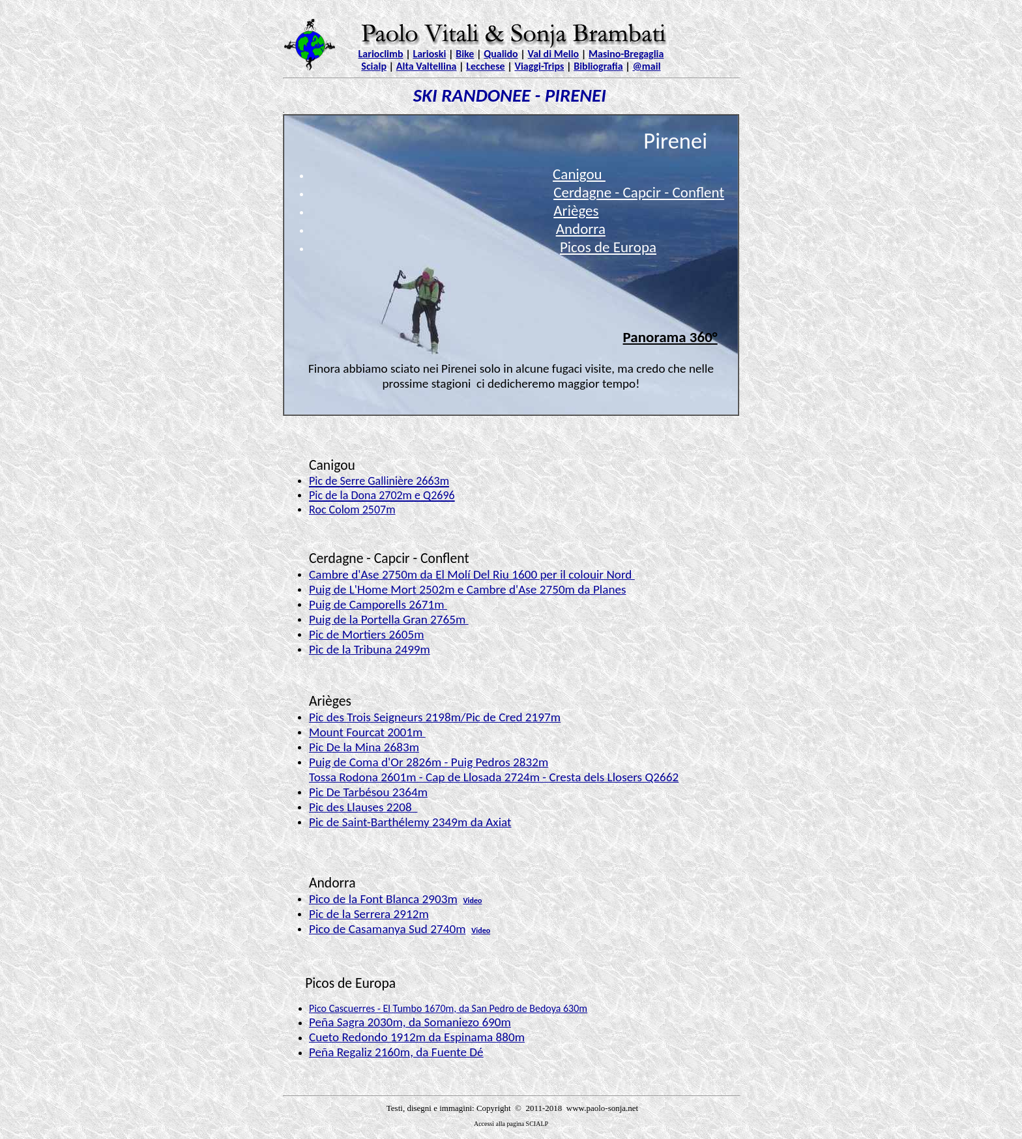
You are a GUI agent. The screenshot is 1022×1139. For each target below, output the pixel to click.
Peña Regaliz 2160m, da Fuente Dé (396, 1052)
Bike (465, 54)
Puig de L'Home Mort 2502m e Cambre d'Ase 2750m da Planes (467, 589)
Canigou (579, 174)
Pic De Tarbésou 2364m (368, 792)
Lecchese (485, 66)
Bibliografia (598, 66)
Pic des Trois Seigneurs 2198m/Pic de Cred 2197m (435, 717)
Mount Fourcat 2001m (367, 732)
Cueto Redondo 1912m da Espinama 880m (417, 1037)
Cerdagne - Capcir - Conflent (638, 192)
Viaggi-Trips (539, 66)
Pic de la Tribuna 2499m (369, 649)
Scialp (374, 66)
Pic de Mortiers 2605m (366, 634)
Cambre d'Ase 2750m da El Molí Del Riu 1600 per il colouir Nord (472, 574)
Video (472, 900)
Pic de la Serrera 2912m (369, 913)
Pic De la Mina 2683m (364, 747)
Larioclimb (380, 54)
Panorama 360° (670, 337)
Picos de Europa (608, 247)
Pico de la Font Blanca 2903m (383, 898)
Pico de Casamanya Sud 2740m (387, 928)
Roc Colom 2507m (352, 509)
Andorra (581, 229)
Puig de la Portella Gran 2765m (389, 619)
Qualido (501, 54)
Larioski (429, 54)
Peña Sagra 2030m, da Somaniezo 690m (410, 1022)
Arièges (575, 210)
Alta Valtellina (426, 66)
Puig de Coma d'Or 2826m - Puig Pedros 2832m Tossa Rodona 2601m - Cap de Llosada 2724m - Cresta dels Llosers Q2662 (494, 770)
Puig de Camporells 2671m (378, 604)
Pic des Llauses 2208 (363, 807)
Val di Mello (553, 54)
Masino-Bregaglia (626, 54)
